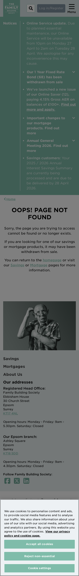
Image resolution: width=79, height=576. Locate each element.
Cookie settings (39, 568)
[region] (39, 537)
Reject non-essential (39, 556)
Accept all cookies (39, 544)
